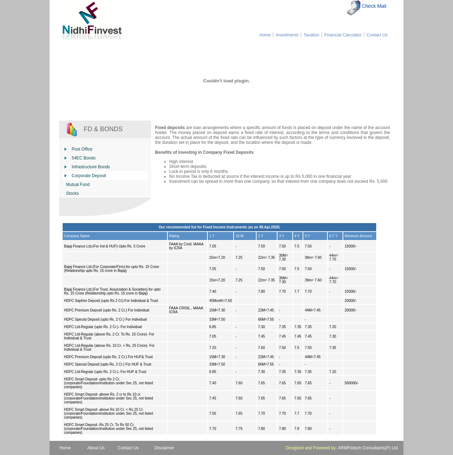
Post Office (82, 149)
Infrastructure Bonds (91, 166)
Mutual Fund (78, 184)
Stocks (72, 193)
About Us (96, 447)
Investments (287, 35)
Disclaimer (164, 447)
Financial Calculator (342, 35)
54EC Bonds (84, 158)
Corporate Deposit (89, 175)
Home (265, 35)
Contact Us (377, 35)
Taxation (311, 35)
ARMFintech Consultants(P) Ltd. (368, 447)
